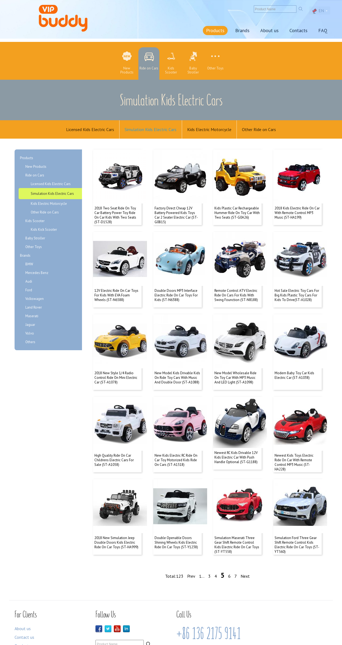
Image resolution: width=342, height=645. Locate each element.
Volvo (29, 334)
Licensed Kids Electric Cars (90, 129)
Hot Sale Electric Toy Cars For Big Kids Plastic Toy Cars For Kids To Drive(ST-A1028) (297, 285)
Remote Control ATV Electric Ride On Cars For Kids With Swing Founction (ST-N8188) (236, 285)
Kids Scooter (35, 221)
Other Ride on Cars (260, 129)
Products (215, 30)
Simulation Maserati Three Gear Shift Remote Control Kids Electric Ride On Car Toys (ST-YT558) (236, 518)
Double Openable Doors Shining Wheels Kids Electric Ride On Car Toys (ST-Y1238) (176, 516)
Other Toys (33, 247)
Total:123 (174, 550)
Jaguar (30, 325)
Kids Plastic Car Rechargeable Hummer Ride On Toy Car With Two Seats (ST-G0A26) (237, 208)
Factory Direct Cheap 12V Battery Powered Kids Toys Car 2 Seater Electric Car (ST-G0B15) (176, 210)
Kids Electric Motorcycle (209, 129)
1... (201, 550)
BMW (29, 265)
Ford (28, 291)
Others (30, 342)
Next (245, 550)
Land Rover (33, 308)
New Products (35, 167)
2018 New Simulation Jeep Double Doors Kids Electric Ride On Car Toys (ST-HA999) (116, 516)
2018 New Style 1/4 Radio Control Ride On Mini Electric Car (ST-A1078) (115, 362)
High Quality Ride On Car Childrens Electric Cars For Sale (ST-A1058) (114, 439)
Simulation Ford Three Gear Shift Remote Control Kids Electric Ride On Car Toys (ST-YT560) (297, 518)
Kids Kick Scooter (44, 230)
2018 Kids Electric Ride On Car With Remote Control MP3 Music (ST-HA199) (297, 208)
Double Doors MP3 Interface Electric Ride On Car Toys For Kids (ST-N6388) (176, 285)
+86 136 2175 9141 (208, 607)
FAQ (322, 30)
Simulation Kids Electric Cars (150, 129)
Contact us (24, 610)
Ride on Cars (34, 176)
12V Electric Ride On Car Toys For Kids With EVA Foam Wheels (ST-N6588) (116, 285)
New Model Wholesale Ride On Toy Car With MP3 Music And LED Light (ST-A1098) (235, 362)
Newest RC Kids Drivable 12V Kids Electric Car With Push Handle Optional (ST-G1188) (236, 439)
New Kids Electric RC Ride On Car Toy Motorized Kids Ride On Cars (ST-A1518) (176, 439)
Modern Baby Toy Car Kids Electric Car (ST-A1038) (294, 360)
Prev (191, 550)
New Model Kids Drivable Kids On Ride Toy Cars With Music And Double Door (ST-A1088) (177, 362)
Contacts (298, 30)
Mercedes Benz (36, 273)
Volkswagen (34, 299)
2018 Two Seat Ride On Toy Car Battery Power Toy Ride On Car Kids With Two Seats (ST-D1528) (115, 210)
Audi (28, 282)
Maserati (31, 317)
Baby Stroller (35, 239)
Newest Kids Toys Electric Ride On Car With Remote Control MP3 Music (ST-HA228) (294, 441)
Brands (242, 30)
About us (269, 30)
